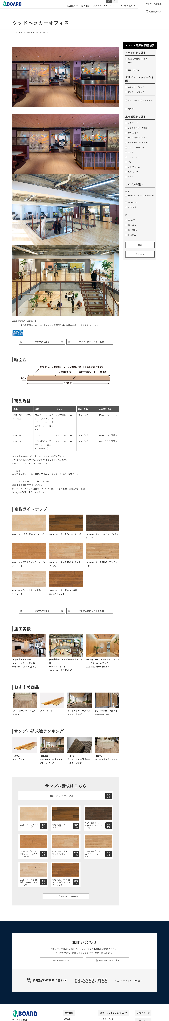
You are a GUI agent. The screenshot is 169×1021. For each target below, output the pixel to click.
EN (112, 5)
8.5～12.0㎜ (131, 202)
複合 (144, 59)
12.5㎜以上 (130, 207)
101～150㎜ (131, 230)
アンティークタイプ (134, 92)
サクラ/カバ (131, 133)
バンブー (130, 177)
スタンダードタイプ (134, 87)
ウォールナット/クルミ (136, 138)
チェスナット (132, 157)
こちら (44, 456)
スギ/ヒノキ (131, 172)
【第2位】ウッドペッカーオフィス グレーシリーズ (51, 760)
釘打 (136, 70)
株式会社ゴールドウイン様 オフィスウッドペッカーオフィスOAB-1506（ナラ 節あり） (102, 664)
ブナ (128, 162)
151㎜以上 (130, 235)
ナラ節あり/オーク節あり (137, 128)
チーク (129, 152)
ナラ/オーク (131, 123)
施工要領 (35, 474)
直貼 (128, 70)
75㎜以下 (130, 220)
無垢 (128, 63)
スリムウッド (46, 711)
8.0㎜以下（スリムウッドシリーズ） (139, 196)
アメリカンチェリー (134, 147)
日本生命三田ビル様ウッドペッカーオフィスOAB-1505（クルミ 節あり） (25, 664)
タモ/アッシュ (132, 167)
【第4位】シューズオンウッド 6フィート (107, 760)
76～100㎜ (130, 225)
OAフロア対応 (132, 59)
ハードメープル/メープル (137, 142)
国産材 (129, 109)
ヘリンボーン (132, 100)
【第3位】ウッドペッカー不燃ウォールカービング (78, 760)
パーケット (146, 100)
